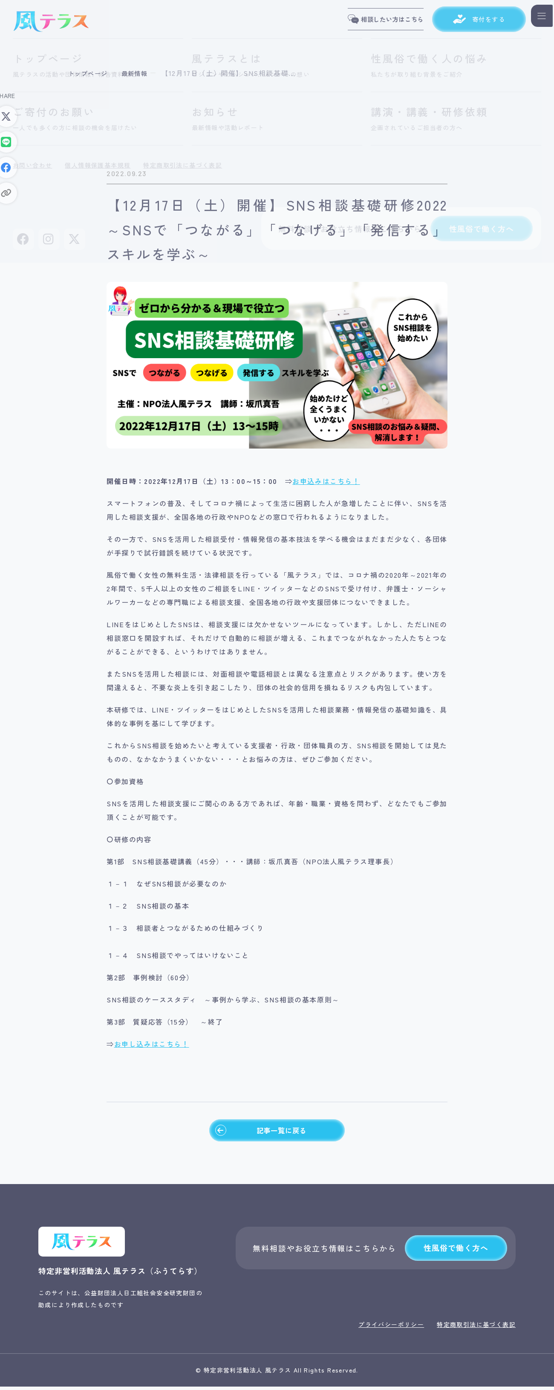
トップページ (90, 73)
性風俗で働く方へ (456, 1251)
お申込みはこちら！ (326, 481)
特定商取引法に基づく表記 (476, 1327)
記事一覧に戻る (260, 1132)
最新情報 (142, 73)
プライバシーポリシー (391, 1327)
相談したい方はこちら (373, 21)
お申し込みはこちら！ (151, 1044)
